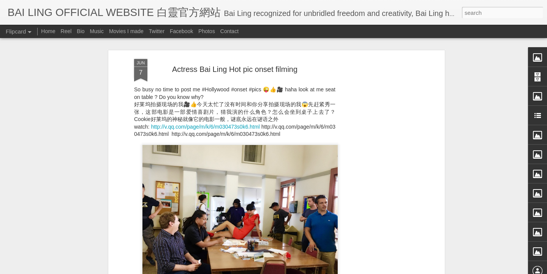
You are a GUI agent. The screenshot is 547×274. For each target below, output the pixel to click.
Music (97, 31)
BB (265, 216)
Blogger (320, 269)
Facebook (181, 31)
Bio (80, 31)
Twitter (156, 31)
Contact (229, 31)
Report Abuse (343, 269)
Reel (66, 31)
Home (48, 31)
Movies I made (126, 31)
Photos (206, 31)
